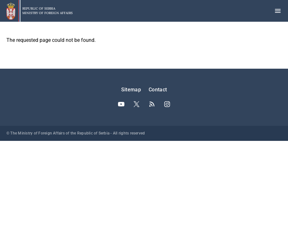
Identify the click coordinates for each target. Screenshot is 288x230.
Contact (158, 90)
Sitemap (131, 90)
